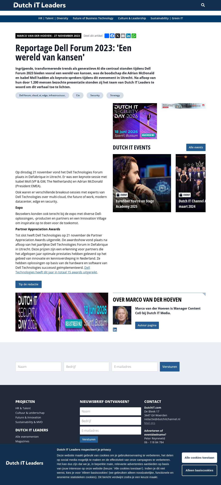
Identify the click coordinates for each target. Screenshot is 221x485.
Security (95, 95)
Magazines (22, 441)
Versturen (169, 367)
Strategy (115, 95)
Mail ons (149, 423)
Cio (78, 95)
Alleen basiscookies (199, 470)
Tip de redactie (28, 284)
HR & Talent (23, 408)
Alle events (196, 147)
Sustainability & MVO (29, 422)
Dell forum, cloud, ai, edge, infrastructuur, (42, 95)
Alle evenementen (27, 436)
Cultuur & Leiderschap (30, 413)
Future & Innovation (28, 417)
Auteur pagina (147, 325)
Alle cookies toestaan (199, 457)
